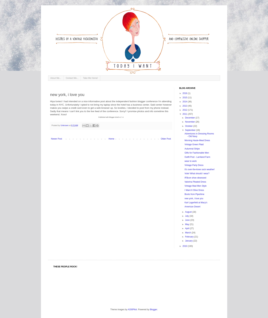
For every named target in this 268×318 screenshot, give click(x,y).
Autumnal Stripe (192, 148)
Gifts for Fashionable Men (196, 153)
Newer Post (56, 139)
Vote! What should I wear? (196, 173)
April (187, 228)
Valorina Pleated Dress (195, 182)
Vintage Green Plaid (193, 144)
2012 (185, 110)
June (187, 220)
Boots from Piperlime (194, 194)
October (189, 126)
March (188, 232)
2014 (185, 101)
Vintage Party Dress (193, 165)
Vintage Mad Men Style (195, 186)
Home (111, 139)
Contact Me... (72, 78)
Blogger (153, 309)
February (189, 236)
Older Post (166, 139)
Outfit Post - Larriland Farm (197, 157)
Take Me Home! (90, 78)
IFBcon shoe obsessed (195, 178)
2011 (185, 114)
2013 (185, 106)
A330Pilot (132, 309)
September (190, 130)
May (187, 224)
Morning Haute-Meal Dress (197, 140)
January (189, 241)
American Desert (192, 206)
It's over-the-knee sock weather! (199, 169)
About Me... (55, 78)
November (190, 122)
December (190, 118)
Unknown (65, 125)
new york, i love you (193, 198)
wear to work (190, 161)
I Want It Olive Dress (194, 190)
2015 (185, 97)
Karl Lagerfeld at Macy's (195, 202)
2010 (185, 246)
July (187, 216)
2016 (185, 93)
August (188, 212)
